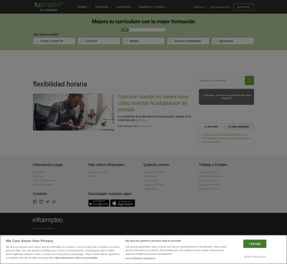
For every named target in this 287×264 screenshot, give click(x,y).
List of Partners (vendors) (140, 258)
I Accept (255, 243)
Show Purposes (255, 256)
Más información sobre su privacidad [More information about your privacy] (76, 257)
